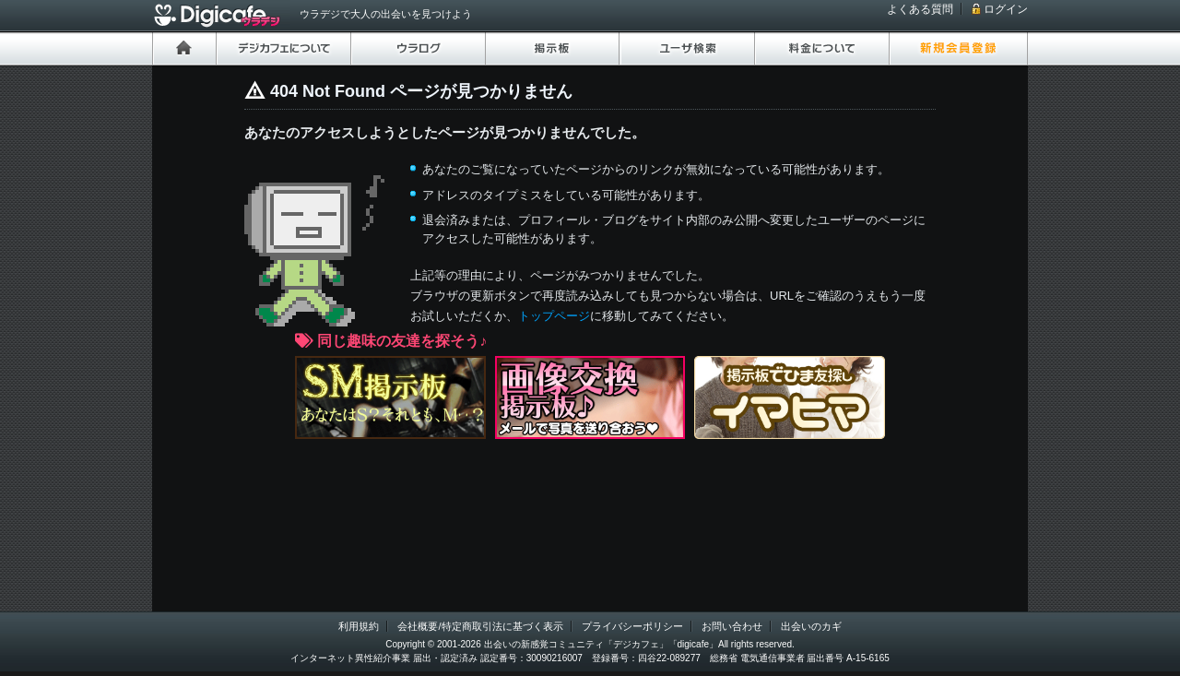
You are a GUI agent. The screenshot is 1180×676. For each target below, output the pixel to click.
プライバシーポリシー (632, 626)
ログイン (1006, 9)
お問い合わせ (732, 626)
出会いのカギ (811, 626)
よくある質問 (920, 9)
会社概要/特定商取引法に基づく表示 (479, 626)
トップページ (554, 316)
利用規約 (358, 626)
